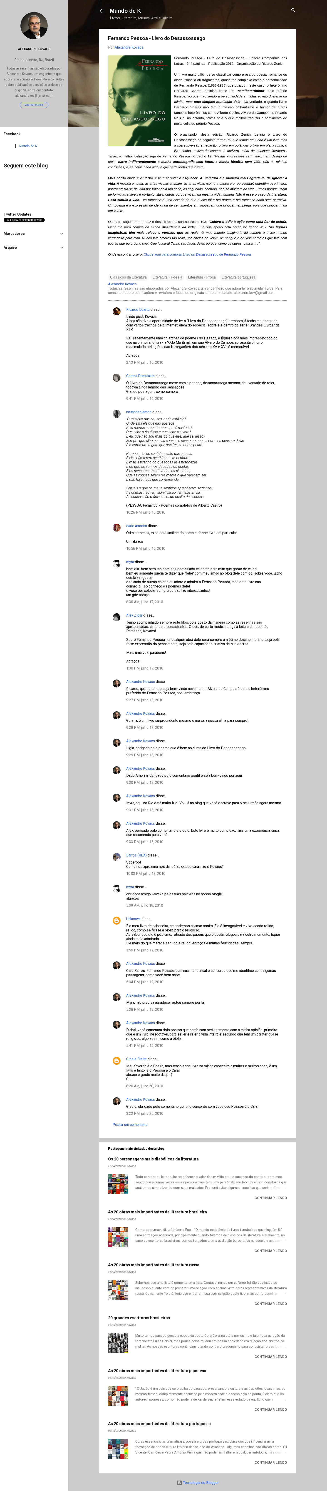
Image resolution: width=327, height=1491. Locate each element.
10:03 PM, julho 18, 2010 (145, 873)
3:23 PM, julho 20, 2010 (144, 1113)
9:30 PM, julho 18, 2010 (144, 782)
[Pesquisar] (293, 10)
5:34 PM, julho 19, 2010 (144, 982)
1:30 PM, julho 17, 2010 (144, 668)
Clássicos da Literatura (128, 277)
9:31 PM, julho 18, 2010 (144, 810)
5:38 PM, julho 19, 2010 (144, 1009)
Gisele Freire (136, 1059)
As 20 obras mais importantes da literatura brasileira (157, 1212)
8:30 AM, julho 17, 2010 (144, 602)
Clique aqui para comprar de (184, 254)
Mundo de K (125, 11)
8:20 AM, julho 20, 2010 (144, 1086)
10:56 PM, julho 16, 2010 (145, 548)
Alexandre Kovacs (140, 682)
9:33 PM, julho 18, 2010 (144, 842)
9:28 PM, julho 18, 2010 (144, 727)
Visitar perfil (34, 105)
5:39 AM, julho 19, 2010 (144, 905)
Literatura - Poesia (167, 277)
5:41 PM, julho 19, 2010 (144, 1045)
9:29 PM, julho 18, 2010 (144, 755)
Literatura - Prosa (202, 277)
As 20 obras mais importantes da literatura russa (153, 1264)
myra (130, 562)
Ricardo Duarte (138, 309)
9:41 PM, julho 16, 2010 (144, 398)
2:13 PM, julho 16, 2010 (144, 362)
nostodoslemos (138, 412)
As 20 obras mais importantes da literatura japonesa (157, 1370)
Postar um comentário (130, 1125)
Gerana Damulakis (140, 376)
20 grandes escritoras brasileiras (139, 1317)
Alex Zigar (134, 615)
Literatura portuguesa (238, 277)
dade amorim (136, 526)
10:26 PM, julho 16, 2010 (145, 512)
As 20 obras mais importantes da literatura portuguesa (159, 1423)
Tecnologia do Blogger (198, 1483)
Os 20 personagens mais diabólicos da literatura (153, 1159)
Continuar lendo (271, 1198)
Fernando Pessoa (237, 254)
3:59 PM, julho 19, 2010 (144, 950)
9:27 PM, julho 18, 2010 (144, 700)
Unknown (133, 919)
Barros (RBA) (136, 855)
